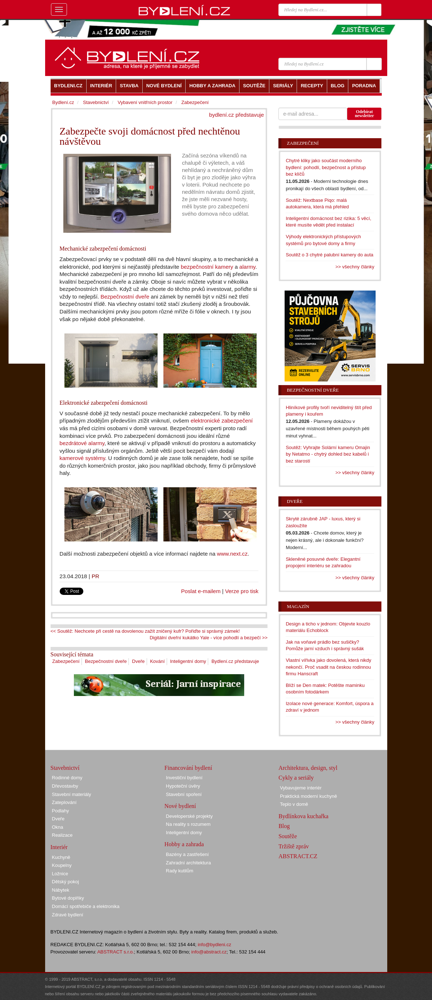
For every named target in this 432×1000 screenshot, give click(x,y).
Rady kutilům (179, 870)
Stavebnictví (96, 102)
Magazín (298, 606)
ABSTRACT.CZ (297, 856)
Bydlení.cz (63, 102)
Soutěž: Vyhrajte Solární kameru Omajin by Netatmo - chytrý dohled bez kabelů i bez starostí (328, 454)
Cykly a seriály (296, 778)
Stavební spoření (184, 794)
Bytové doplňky (68, 898)
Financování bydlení (188, 768)
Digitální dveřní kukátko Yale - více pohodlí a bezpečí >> (208, 637)
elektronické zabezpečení (222, 420)
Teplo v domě (294, 804)
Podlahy (60, 810)
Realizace (62, 835)
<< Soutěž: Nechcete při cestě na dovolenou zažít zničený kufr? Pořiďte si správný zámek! (145, 631)
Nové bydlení (180, 806)
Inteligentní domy (188, 661)
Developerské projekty (189, 816)
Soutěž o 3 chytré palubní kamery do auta (329, 254)
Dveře (138, 661)
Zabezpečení (66, 661)
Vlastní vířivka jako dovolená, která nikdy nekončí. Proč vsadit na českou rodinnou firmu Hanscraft (328, 666)
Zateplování (64, 802)
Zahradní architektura (188, 862)
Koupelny (62, 865)
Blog (284, 826)
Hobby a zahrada (184, 844)
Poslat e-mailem (201, 591)
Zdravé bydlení (67, 914)
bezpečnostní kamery (207, 267)
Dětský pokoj (65, 881)
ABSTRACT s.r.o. (115, 952)
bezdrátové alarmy (82, 443)
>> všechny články (355, 266)
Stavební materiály (71, 794)
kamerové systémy (82, 458)
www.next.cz (232, 554)
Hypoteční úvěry (183, 786)
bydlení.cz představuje (236, 115)
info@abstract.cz (209, 952)
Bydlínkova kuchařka (303, 816)
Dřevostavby (65, 786)
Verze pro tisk (241, 591)
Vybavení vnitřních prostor (145, 102)
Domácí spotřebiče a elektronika (86, 906)
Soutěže (287, 836)
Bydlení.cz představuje (235, 661)
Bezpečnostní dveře (124, 296)
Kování (157, 661)
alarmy (247, 267)
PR (95, 576)
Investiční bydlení (184, 777)
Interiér (59, 847)
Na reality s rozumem (188, 824)
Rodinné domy (67, 777)
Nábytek (61, 890)
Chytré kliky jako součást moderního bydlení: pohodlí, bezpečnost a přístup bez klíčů (326, 167)
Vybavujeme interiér (300, 788)
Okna (57, 827)
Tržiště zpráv (293, 846)
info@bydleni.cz (214, 944)
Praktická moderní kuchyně (308, 796)
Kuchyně (61, 857)
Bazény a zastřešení (187, 854)
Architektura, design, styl (307, 768)
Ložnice (60, 873)
